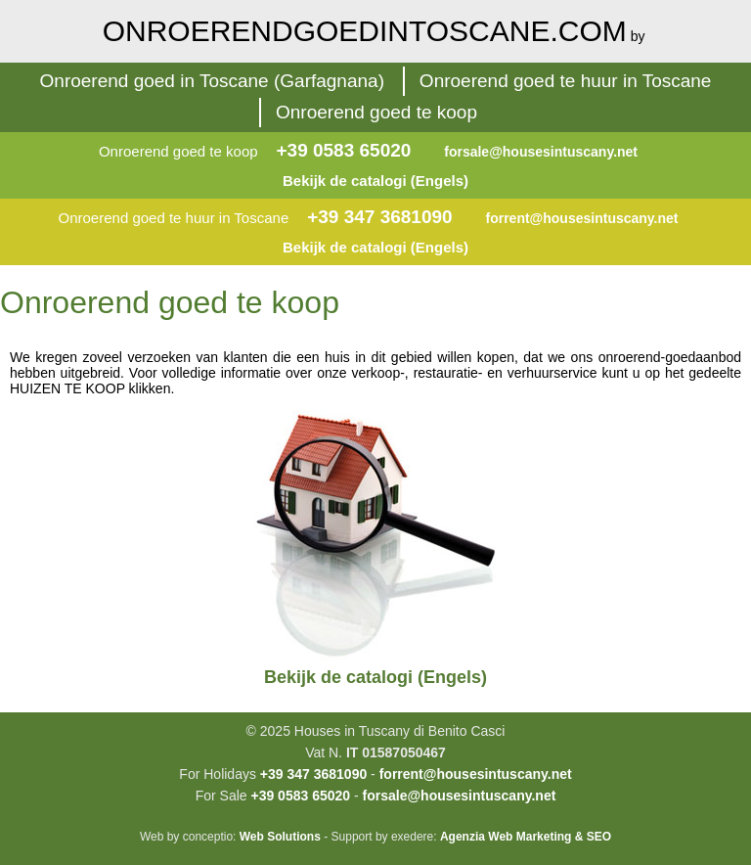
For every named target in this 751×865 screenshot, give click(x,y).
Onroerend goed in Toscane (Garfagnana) (212, 80)
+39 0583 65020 (343, 150)
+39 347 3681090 (379, 216)
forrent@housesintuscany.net (582, 218)
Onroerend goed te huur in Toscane (566, 80)
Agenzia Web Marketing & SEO (525, 836)
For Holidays (217, 774)
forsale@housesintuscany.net (541, 151)
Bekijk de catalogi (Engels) (375, 180)
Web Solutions (280, 836)
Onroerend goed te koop (376, 112)
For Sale (221, 795)
